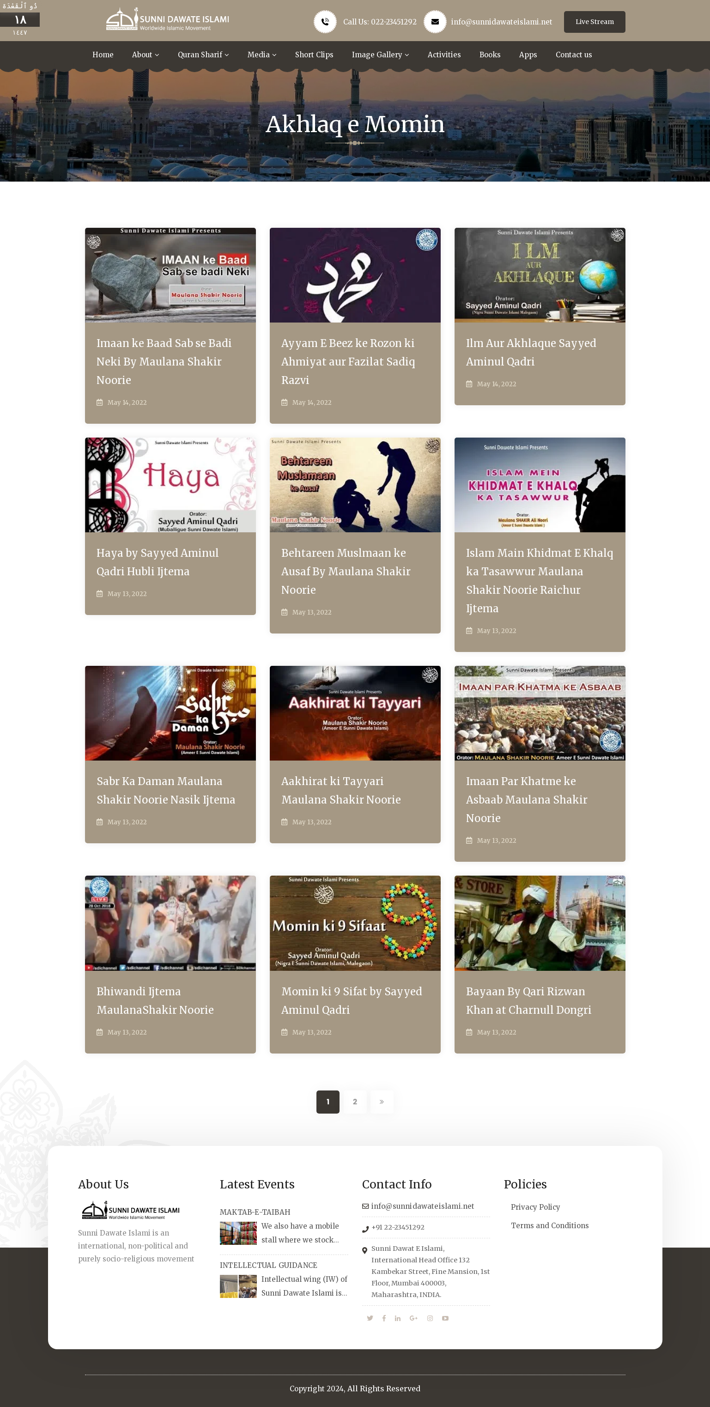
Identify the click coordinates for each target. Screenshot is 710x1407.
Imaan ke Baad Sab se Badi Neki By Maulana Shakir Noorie (164, 362)
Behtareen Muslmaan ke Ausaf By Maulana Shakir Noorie (346, 572)
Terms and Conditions (550, 1225)
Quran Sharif (200, 54)
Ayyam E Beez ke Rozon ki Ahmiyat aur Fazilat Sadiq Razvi (348, 362)
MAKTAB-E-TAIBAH (255, 1212)
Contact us (574, 54)
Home (103, 54)
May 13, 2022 (127, 594)
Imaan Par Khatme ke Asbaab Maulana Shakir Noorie (527, 800)
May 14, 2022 (127, 403)
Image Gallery (377, 54)
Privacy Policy (535, 1207)
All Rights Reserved (383, 1388)
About (142, 54)
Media (259, 54)
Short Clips (314, 54)
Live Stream (595, 22)
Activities (444, 54)
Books (490, 54)
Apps (528, 54)
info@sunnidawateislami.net (501, 22)
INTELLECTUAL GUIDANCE (268, 1265)
